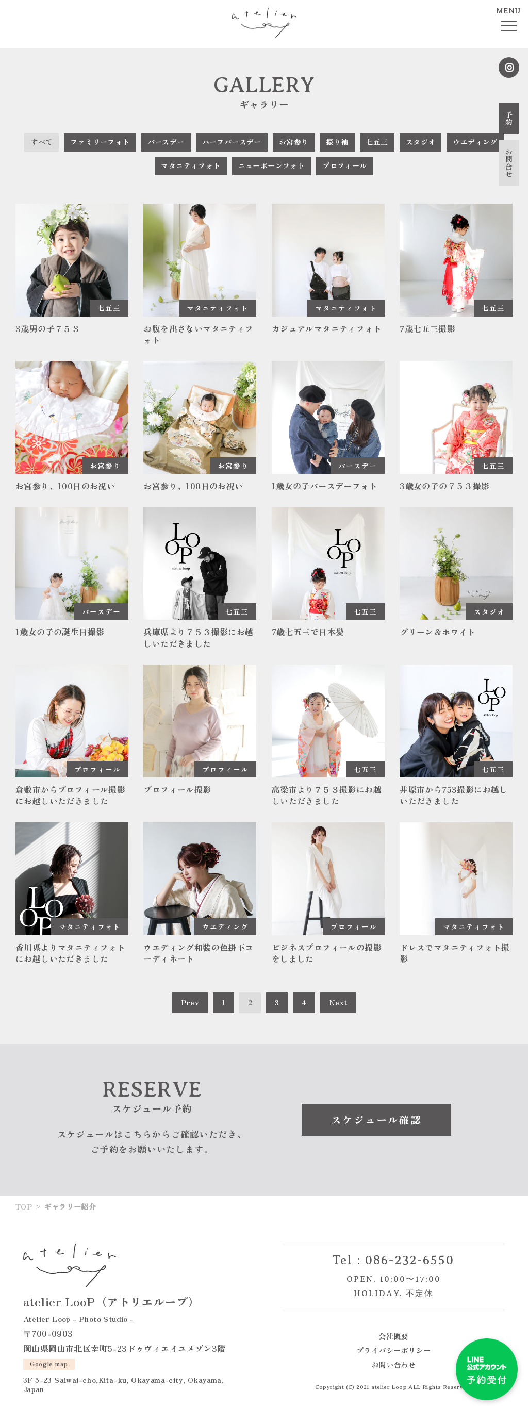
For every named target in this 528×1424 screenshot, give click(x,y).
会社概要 (393, 1335)
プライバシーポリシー (393, 1349)
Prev (190, 1002)
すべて (41, 142)
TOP (23, 1206)
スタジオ (421, 142)
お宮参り (294, 142)
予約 (509, 118)
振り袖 (337, 142)
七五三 (377, 142)
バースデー (166, 142)
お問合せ (509, 163)
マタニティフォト (190, 165)
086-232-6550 (410, 1259)
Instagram (509, 67)
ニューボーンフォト (271, 165)
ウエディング (475, 142)
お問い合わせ (393, 1364)
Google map (49, 1362)
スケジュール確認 (376, 1119)
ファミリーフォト (99, 142)
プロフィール (344, 165)
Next (338, 1002)
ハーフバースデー (231, 142)
